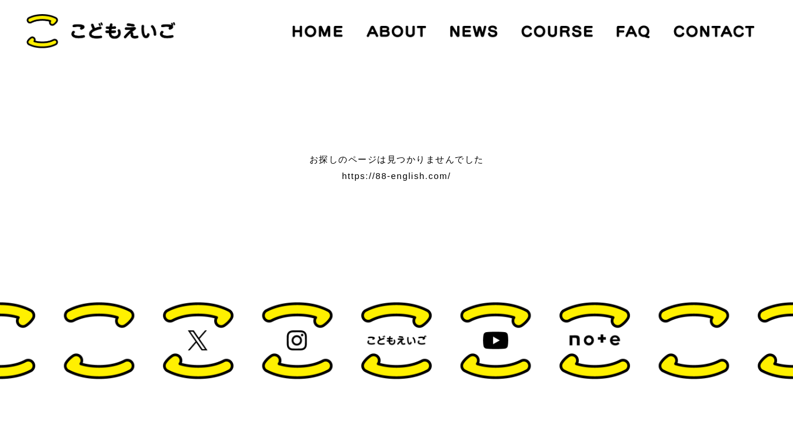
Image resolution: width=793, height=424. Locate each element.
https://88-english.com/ (396, 176)
